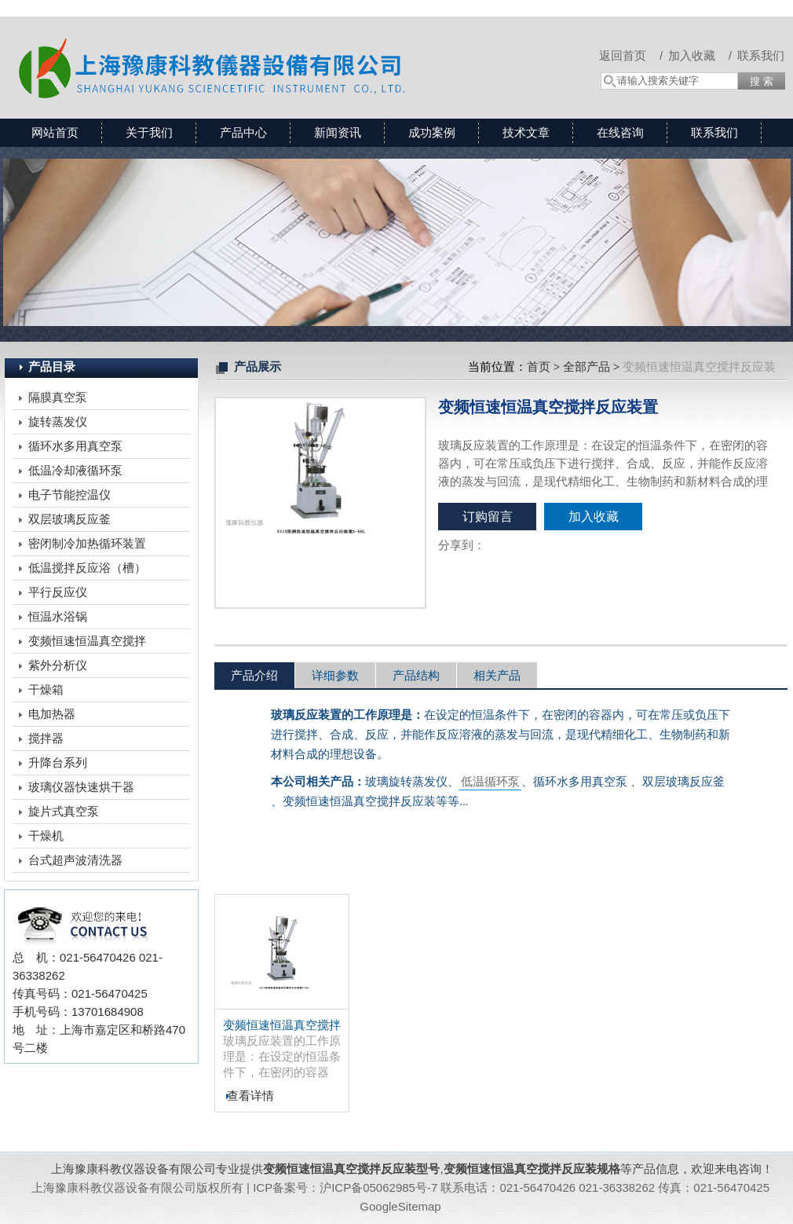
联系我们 (760, 55)
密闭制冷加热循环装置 (87, 543)
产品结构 (416, 675)
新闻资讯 (337, 132)
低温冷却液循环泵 (75, 470)
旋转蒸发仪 (57, 421)
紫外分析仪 (57, 665)
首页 (538, 367)
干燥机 (46, 835)
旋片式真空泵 (63, 811)
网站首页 (55, 132)
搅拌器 (46, 738)
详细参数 (335, 675)
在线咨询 (620, 132)
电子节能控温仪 (69, 494)
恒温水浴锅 (57, 616)
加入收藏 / (700, 55)
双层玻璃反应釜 (69, 519)
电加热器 (51, 713)
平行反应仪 (57, 592)
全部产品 (586, 367)
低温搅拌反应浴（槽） (87, 567)
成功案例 (431, 132)
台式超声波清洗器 (75, 860)
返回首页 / (631, 55)
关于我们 (149, 132)
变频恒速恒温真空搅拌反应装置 (282, 1025)
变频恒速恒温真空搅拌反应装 (87, 643)
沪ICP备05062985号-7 (378, 1187)
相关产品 (497, 675)
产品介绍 (254, 675)
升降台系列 (57, 762)
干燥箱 (46, 689)
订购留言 (487, 516)
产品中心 (243, 132)
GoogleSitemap (400, 1206)
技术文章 (526, 132)
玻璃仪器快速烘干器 (81, 786)
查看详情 (250, 1095)
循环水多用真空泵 (75, 446)
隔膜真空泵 (57, 397)
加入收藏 (593, 516)
